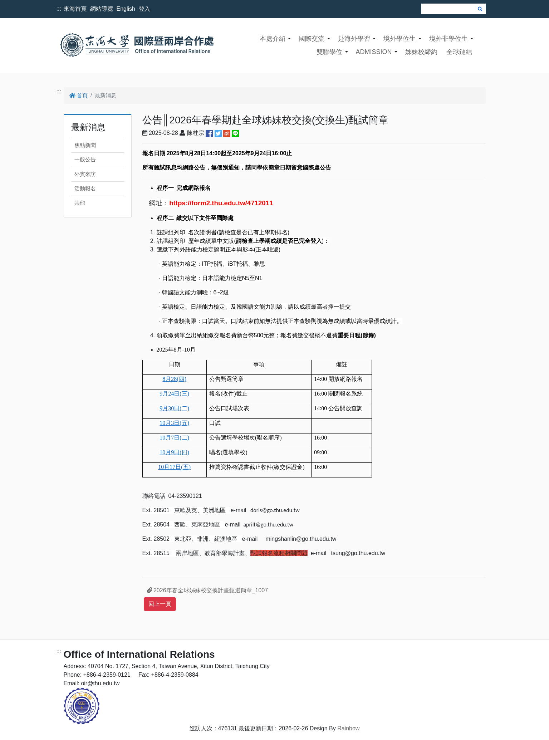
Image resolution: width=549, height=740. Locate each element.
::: (59, 9)
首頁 (78, 95)
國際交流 (311, 38)
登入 (144, 9)
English (126, 9)
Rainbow (348, 728)
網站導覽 (101, 9)
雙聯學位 (329, 51)
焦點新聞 (85, 145)
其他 (79, 203)
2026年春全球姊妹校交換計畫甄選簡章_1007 (207, 590)
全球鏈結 (459, 51)
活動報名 (85, 188)
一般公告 (85, 159)
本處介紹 (272, 38)
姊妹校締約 (421, 51)
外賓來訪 (85, 174)
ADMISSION (374, 51)
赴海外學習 (354, 38)
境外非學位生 (448, 38)
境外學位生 (399, 38)
